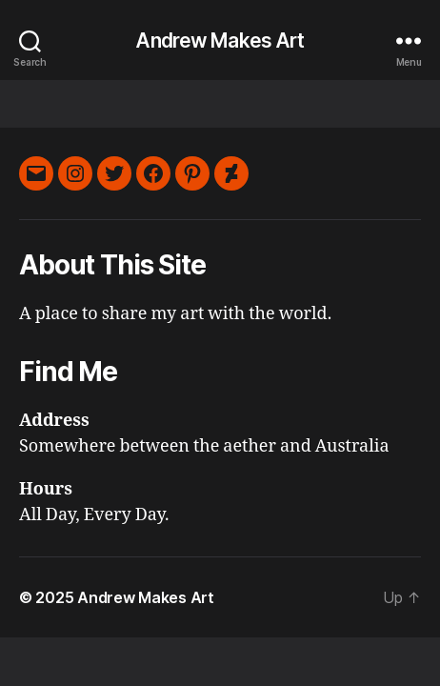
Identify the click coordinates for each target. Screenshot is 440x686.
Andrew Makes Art (219, 40)
